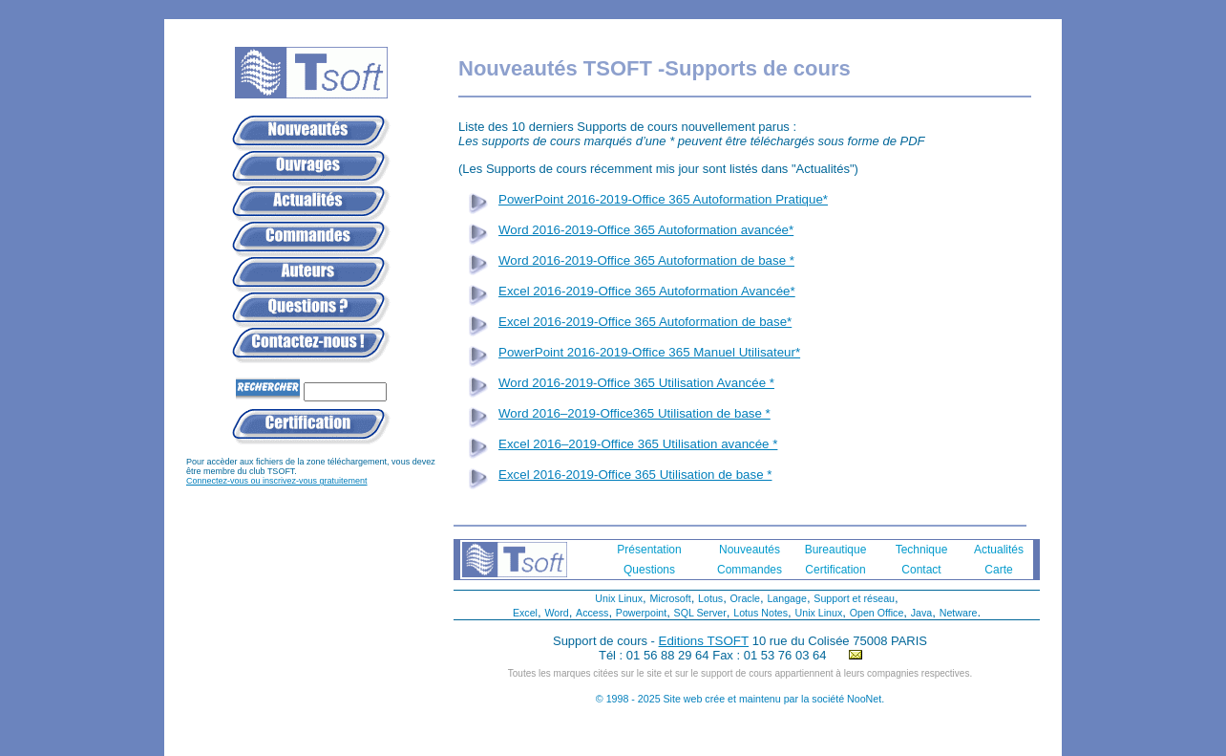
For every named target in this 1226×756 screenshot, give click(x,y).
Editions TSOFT (704, 641)
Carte (998, 569)
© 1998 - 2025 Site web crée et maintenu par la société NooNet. (740, 698)
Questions (649, 569)
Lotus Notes (760, 612)
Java (922, 612)
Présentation (649, 549)
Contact (921, 569)
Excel (525, 612)
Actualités (999, 549)
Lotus (710, 598)
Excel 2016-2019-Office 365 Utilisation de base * (635, 474)
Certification (835, 569)
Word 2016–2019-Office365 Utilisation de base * (634, 413)
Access (592, 612)
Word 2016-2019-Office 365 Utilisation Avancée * (636, 383)
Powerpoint (641, 612)
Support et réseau (854, 598)
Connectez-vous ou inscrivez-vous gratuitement (277, 481)
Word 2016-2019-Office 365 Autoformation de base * (646, 260)
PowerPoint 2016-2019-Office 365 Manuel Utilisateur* (649, 352)
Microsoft (669, 598)
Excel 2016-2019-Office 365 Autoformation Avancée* (646, 291)
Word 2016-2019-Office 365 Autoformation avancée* (645, 230)
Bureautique (836, 549)
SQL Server (700, 612)
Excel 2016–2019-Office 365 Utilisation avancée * (637, 444)
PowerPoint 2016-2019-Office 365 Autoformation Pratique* (663, 199)
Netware (959, 612)
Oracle (745, 598)
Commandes (749, 569)
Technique (922, 549)
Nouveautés (749, 549)
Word (556, 612)
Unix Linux (619, 598)
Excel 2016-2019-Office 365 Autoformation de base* (645, 321)
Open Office (877, 612)
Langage (787, 598)
